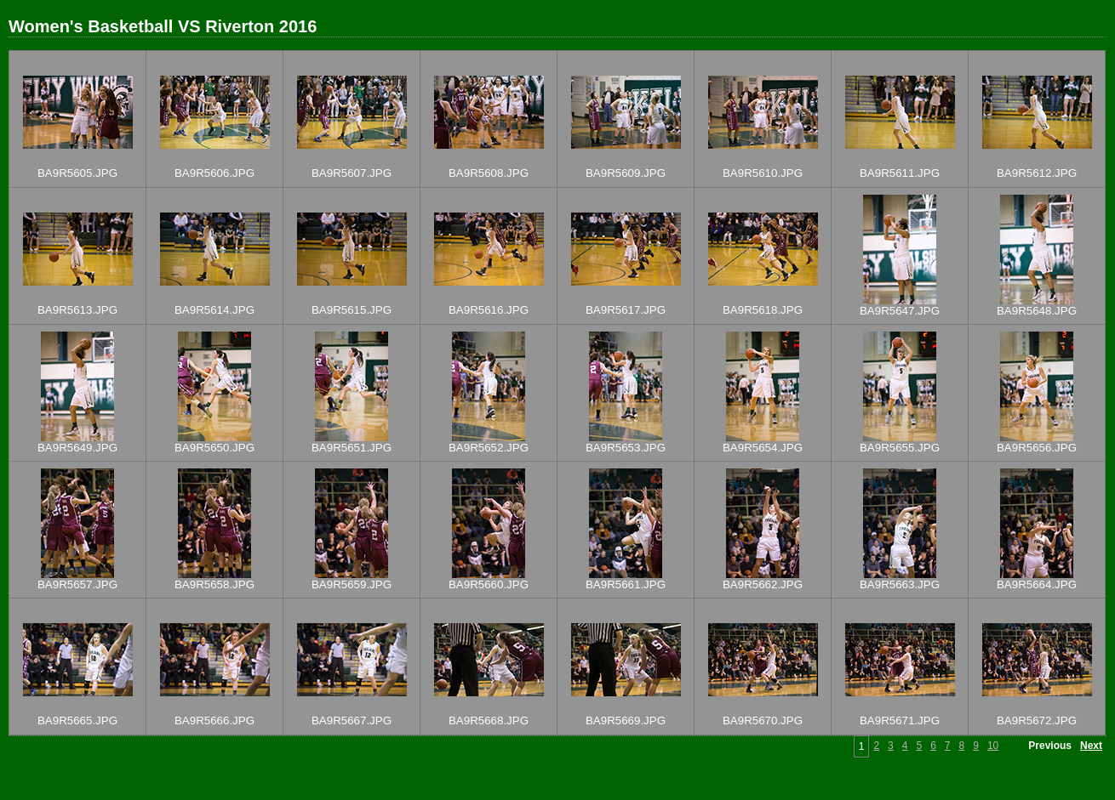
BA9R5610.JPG (763, 173)
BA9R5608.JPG (489, 173)
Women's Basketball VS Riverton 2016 (163, 26)
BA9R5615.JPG (352, 310)
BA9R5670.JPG (763, 720)
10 (992, 746)
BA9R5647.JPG (900, 310)
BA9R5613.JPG (77, 310)
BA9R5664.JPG (1037, 584)
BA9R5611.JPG (900, 173)
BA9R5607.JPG (352, 173)
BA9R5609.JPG (626, 173)
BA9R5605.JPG (77, 173)
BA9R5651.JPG (352, 447)
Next (1091, 746)
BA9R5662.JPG (763, 584)
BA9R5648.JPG (1037, 310)
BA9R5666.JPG (214, 720)
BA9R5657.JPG (77, 584)
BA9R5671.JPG (900, 720)
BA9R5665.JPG (77, 720)
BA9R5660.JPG (489, 584)
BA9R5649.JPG (77, 447)
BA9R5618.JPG (763, 310)
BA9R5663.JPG (900, 584)
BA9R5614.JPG (214, 310)
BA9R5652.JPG (489, 447)
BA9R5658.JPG (214, 584)
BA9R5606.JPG (214, 173)
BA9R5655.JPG (900, 447)
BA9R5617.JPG (626, 310)
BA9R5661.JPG (626, 584)
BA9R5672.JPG (1037, 720)
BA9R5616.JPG (489, 310)
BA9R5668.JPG (489, 720)
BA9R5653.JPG (626, 447)
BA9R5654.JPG (763, 447)
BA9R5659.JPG (352, 584)
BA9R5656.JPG (1037, 447)
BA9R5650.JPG (214, 447)
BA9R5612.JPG (1037, 173)
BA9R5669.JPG (626, 720)
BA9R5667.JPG (352, 720)
